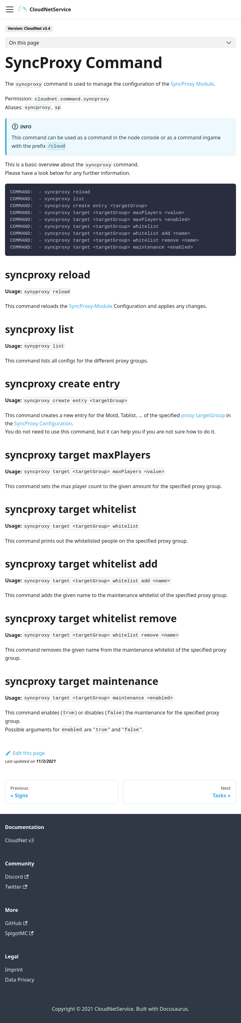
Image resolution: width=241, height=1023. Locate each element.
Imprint (14, 969)
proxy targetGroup (203, 415)
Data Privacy (19, 979)
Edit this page (25, 753)
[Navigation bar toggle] (9, 9)
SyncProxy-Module (91, 306)
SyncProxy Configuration (43, 423)
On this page (24, 42)
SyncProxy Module (192, 83)
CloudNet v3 (19, 840)
